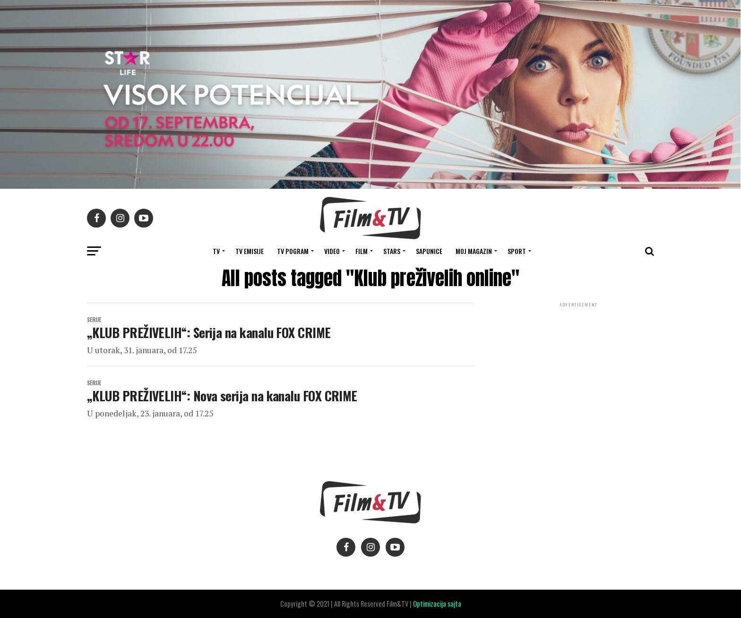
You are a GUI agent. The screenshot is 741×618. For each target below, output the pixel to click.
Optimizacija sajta (437, 604)
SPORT (517, 251)
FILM (361, 251)
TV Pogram (293, 251)
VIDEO (332, 251)
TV (216, 251)
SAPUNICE (429, 251)
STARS (391, 251)
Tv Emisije (249, 251)
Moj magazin (474, 251)
